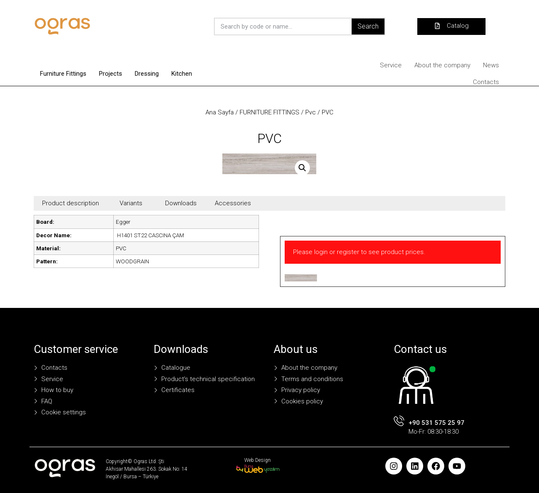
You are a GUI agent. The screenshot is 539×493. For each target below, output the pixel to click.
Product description (70, 203)
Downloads (181, 203)
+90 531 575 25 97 (436, 423)
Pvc (310, 112)
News (491, 65)
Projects (110, 73)
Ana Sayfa (219, 112)
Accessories (233, 203)
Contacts (486, 82)
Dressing (147, 73)
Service (391, 65)
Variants (131, 203)
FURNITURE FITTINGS (269, 112)
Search (368, 26)
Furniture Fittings (63, 73)
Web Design (257, 460)
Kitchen (181, 73)
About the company (442, 65)
